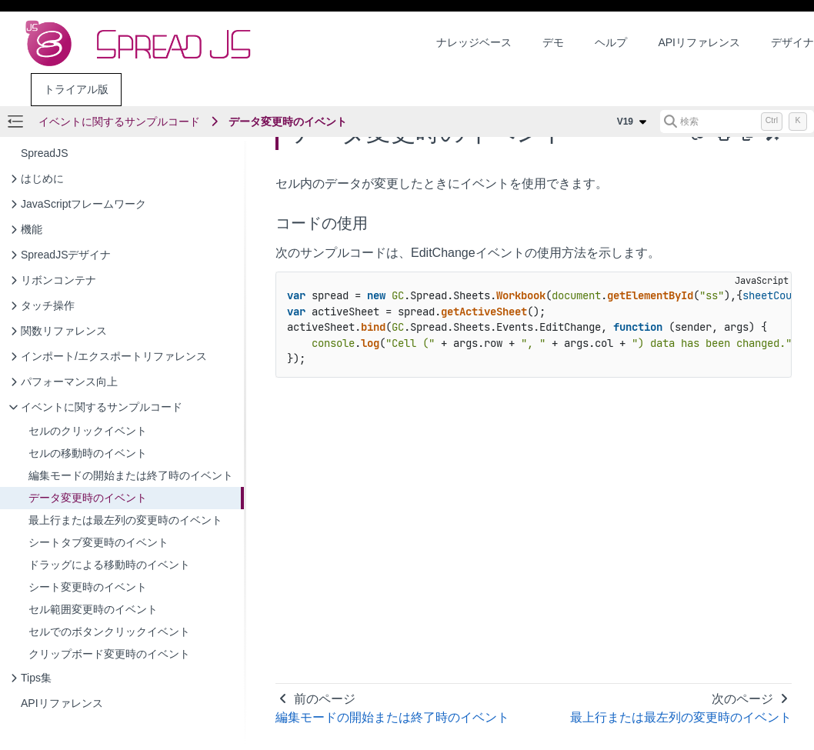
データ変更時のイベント (288, 121)
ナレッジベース (474, 42)
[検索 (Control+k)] (737, 121)
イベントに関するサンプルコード (119, 121)
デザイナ (792, 42)
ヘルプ (611, 42)
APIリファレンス (699, 42)
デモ (553, 42)
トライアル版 (76, 89)
